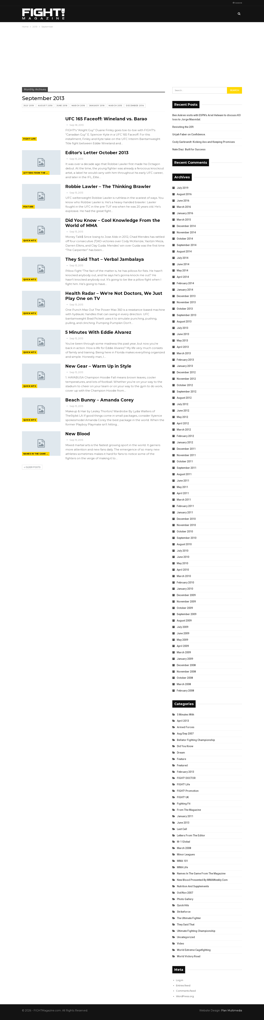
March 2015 (115, 105)
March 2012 (184, 429)
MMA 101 (182, 860)
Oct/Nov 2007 (185, 892)
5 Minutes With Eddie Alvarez (98, 332)
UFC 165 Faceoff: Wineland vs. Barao (106, 118)
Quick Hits (29, 240)
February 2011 (185, 506)
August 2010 (184, 544)
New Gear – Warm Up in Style (98, 366)
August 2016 (45, 105)
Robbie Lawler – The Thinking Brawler (108, 186)
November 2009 (186, 601)
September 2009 (186, 614)
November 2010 (186, 525)
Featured (182, 765)
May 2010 (182, 563)
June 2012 (183, 410)
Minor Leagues (186, 854)
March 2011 (184, 499)
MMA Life (182, 867)
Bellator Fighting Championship (196, 740)
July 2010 (182, 550)
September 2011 (186, 467)
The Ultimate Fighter (189, 918)
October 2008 (185, 677)
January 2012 (185, 442)
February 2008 (185, 690)
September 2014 (186, 245)
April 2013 (183, 346)
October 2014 (185, 238)
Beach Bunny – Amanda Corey (99, 400)
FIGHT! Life (29, 139)
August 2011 (184, 474)
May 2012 (182, 417)
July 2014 (182, 257)
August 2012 (184, 397)
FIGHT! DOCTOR (186, 778)
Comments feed (186, 990)
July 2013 (182, 327)
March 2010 (184, 576)
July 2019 (28, 105)
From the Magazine (189, 809)
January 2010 (185, 588)
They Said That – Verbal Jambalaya (104, 259)
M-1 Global (183, 841)
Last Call (182, 829)
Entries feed (183, 985)
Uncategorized (186, 937)
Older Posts (32, 467)
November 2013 (186, 302)
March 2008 (184, 684)
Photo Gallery (185, 899)
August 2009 (184, 620)
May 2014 (182, 270)
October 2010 (185, 531)
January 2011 (185, 512)
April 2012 (183, 423)
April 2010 (183, 569)
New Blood (77, 433)
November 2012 (186, 378)
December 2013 (186, 296)
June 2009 (183, 633)
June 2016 (61, 105)
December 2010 (186, 518)
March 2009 (184, 652)
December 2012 (186, 372)
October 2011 (185, 461)
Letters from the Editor (36, 173)
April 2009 (183, 646)
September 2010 (186, 537)
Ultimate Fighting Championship (196, 930)
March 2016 (78, 105)
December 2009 (186, 595)
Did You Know (185, 746)
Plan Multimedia (231, 1010)
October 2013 (185, 308)
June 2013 (183, 334)
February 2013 (185, 359)
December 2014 (135, 105)
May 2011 (182, 487)
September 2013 (186, 315)
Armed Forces (185, 727)
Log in (179, 980)
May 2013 (182, 340)
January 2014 (185, 289)
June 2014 (183, 264)
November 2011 (186, 455)
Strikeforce (183, 911)
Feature (28, 207)
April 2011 (183, 493)
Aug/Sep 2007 (185, 733)
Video (180, 943)
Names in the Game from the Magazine (36, 454)
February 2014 (185, 283)
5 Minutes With (185, 714)
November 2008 (186, 671)
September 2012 (186, 391)
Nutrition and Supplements (193, 886)
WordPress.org (185, 996)
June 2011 (183, 480)
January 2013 (185, 366)
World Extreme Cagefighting (194, 949)
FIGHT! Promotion (188, 790)
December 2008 (186, 665)
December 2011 (186, 448)
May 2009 (182, 639)
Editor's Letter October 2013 (97, 152)
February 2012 (185, 436)
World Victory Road (188, 956)
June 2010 (183, 556)
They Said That (185, 924)
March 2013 (184, 353)
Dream (181, 752)
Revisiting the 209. (183, 126)
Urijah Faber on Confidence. (189, 134)
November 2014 (186, 232)
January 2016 (97, 105)
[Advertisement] (132, 56)
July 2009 (182, 626)
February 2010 (185, 582)
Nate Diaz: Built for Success (189, 149)
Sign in (237, 3)
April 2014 (183, 276)
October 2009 (185, 607)
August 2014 (184, 251)
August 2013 (184, 321)
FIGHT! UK (183, 797)
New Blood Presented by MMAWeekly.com (202, 879)
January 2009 (185, 658)
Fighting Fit (183, 803)
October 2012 (185, 385)
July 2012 (182, 404)
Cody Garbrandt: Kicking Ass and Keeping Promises (203, 141)
